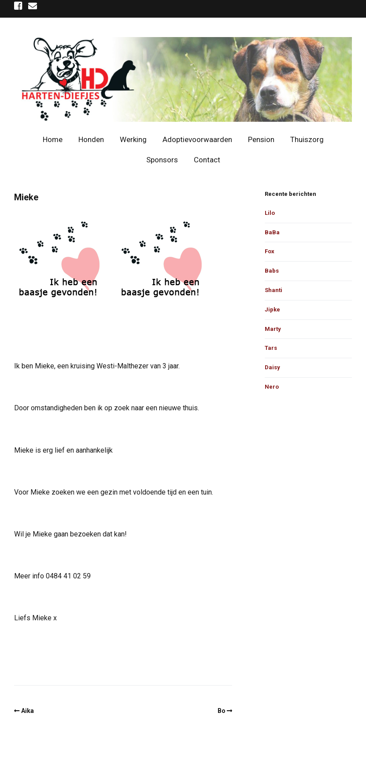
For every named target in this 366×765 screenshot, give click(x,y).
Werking (133, 139)
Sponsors (162, 159)
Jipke (272, 309)
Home (53, 139)
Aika (27, 710)
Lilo (270, 213)
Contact (207, 159)
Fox (269, 251)
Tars (271, 348)
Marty (273, 329)
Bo (222, 710)
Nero (272, 386)
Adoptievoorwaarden (197, 139)
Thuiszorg (307, 139)
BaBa (272, 232)
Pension (261, 139)
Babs (272, 270)
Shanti (273, 290)
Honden (91, 139)
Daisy (272, 367)
